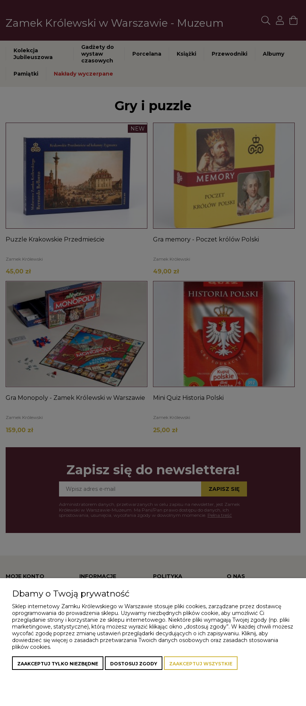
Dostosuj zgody (133, 664)
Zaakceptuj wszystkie (200, 664)
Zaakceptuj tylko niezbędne (57, 664)
